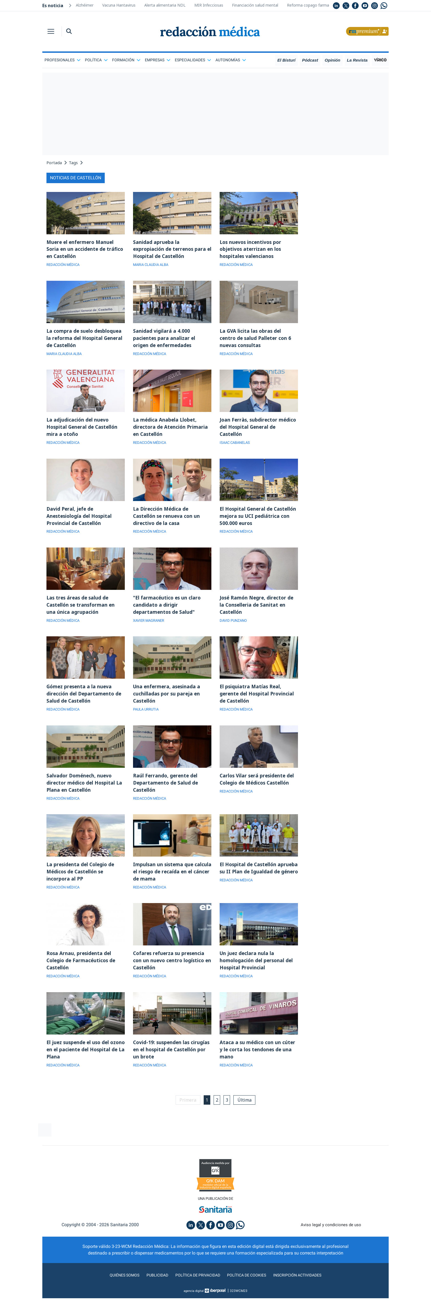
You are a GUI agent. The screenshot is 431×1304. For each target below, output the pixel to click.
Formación (126, 60)
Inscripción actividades (303, 1288)
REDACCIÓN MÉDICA (64, 266)
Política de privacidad (195, 1288)
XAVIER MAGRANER (150, 627)
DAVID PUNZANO (234, 627)
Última (246, 1113)
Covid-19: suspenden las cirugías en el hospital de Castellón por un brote (163, 1061)
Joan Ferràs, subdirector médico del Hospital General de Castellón (258, 430)
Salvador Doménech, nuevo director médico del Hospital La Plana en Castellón (85, 791)
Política (96, 60)
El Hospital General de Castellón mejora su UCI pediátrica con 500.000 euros (254, 520)
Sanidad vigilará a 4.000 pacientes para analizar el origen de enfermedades (164, 340)
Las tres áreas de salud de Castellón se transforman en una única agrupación (81, 610)
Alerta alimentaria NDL (165, 5)
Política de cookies (248, 1288)
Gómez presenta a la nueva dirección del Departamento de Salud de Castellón (84, 700)
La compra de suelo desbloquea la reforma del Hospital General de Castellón (85, 340)
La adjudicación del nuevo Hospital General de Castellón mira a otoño (83, 430)
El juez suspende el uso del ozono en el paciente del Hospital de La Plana (78, 1061)
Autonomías (231, 60)
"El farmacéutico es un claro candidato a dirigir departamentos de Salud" (168, 610)
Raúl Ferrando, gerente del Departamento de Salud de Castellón (166, 791)
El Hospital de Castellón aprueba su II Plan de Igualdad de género (257, 881)
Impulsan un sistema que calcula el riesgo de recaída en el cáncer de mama (170, 881)
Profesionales (63, 60)
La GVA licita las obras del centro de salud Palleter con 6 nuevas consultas (256, 340)
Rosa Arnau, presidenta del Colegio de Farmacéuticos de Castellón (82, 971)
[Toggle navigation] (50, 31)
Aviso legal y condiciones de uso (331, 1238)
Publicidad (152, 1288)
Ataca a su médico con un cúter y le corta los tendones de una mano (258, 1061)
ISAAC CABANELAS (236, 446)
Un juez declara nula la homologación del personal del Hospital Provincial (257, 971)
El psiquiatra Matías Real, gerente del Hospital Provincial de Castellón (258, 700)
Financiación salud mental (255, 5)
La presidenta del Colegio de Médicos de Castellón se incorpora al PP (81, 881)
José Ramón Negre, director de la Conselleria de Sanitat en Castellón (258, 610)
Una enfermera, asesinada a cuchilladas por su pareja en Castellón (167, 700)
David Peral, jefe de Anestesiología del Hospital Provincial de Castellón (80, 520)
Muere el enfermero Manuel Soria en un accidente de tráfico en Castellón (85, 249)
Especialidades (193, 60)
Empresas (157, 60)
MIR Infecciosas (208, 5)
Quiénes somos (118, 1288)
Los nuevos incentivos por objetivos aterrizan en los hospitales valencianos (252, 249)
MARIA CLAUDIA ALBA (152, 266)
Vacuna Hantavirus (119, 5)
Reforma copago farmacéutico (314, 5)
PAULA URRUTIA (147, 717)
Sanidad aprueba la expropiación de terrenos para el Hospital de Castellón (170, 249)
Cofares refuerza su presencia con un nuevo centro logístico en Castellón (170, 971)
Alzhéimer (84, 5)
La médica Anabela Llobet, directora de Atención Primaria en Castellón (171, 430)
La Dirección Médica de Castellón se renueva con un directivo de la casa (167, 520)
